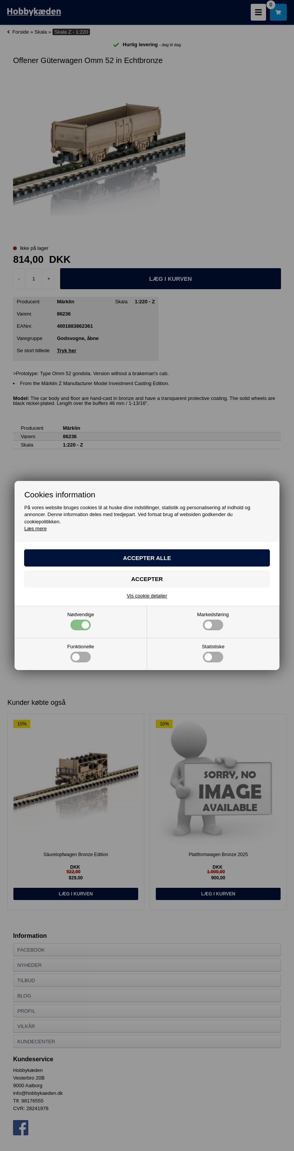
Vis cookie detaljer (147, 595)
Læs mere (35, 528)
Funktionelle (80, 653)
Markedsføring (213, 621)
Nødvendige (80, 621)
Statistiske (213, 653)
